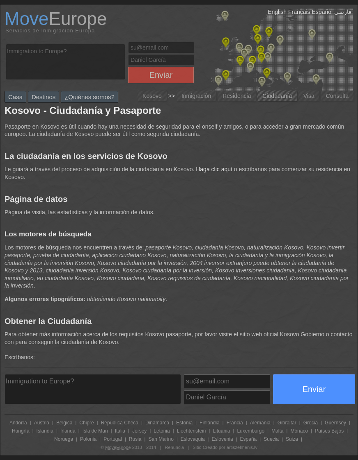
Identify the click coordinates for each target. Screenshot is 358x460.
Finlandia (210, 423)
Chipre (86, 423)
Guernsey (335, 423)
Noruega (63, 439)
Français (299, 12)
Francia (235, 423)
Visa (308, 96)
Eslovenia (222, 439)
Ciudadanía (277, 96)
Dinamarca (157, 423)
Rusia (135, 439)
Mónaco (299, 431)
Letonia (162, 431)
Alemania (260, 423)
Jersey (139, 431)
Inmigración (196, 96)
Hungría (21, 431)
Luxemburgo (250, 431)
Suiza (292, 439)
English (277, 12)
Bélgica (64, 423)
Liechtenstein (191, 431)
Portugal (112, 439)
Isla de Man (95, 431)
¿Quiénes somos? (89, 96)
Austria (41, 423)
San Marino (160, 439)
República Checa (119, 423)
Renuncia (174, 447)
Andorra (18, 423)
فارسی (342, 12)
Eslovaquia (193, 439)
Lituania (221, 431)
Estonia (184, 423)
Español (322, 12)
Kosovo (152, 96)
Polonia (88, 439)
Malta (277, 431)
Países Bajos (329, 431)
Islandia (45, 431)
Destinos (43, 96)
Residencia (237, 96)
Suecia (271, 439)
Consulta (337, 96)
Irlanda (68, 431)
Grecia (310, 423)
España (248, 439)
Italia (120, 431)
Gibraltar (287, 423)
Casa (15, 96)
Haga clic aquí (214, 169)
